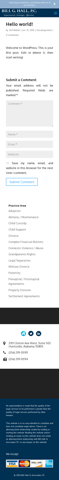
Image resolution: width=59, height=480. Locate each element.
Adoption (14, 211)
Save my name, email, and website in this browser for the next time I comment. (29, 167)
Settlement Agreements (24, 296)
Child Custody (17, 223)
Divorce (13, 235)
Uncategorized (44, 30)
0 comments (12, 35)
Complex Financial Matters (25, 242)
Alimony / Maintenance (23, 217)
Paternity (14, 273)
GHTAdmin (14, 30)
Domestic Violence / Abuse (25, 248)
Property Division (19, 290)
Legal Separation (19, 260)
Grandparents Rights (22, 254)
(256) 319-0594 (18, 359)
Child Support (17, 229)
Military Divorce (18, 266)
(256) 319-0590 (18, 352)
